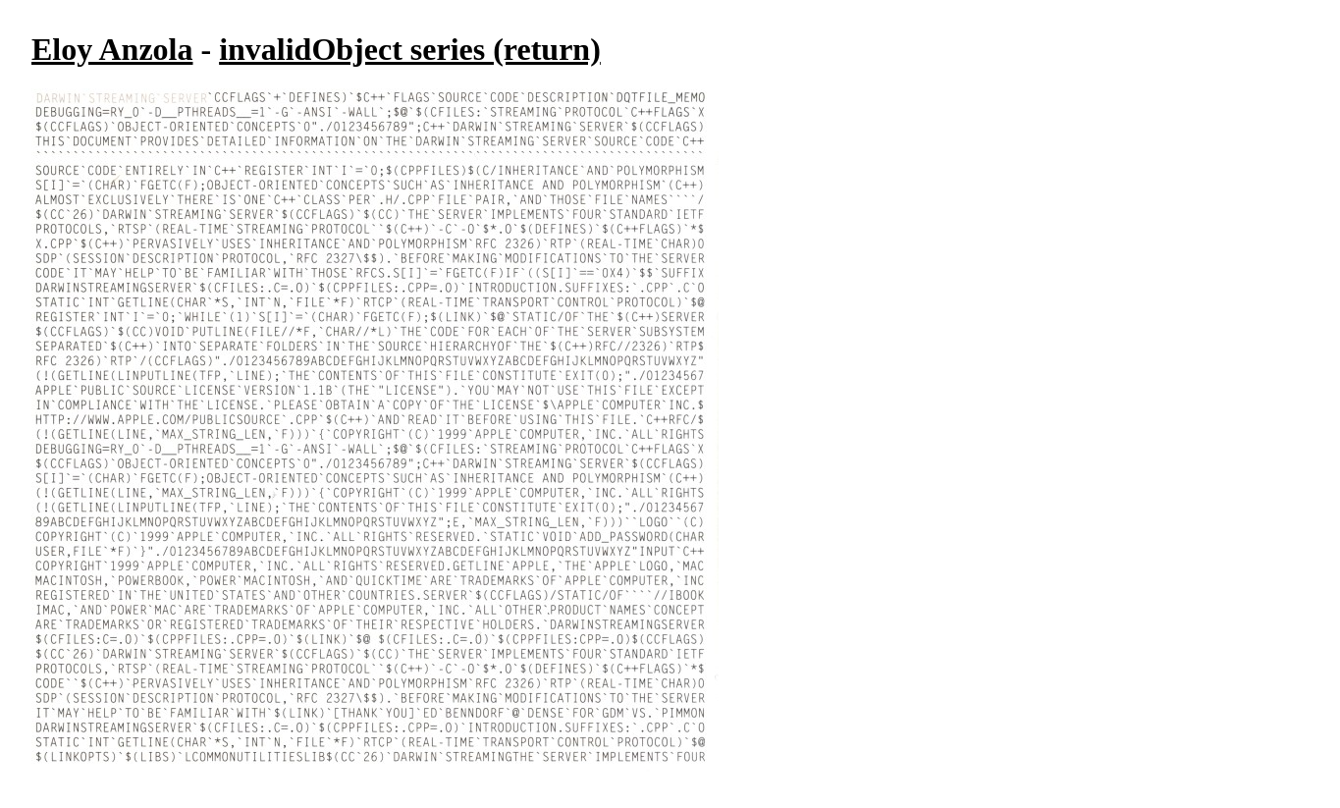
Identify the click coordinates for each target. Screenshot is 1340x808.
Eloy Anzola (111, 49)
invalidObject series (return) (410, 49)
